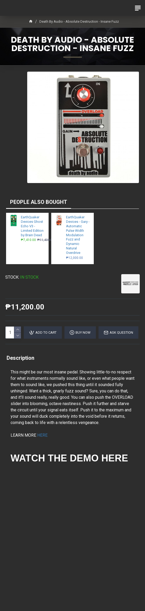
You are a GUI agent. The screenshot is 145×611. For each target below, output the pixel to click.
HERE (42, 435)
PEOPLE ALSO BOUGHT (38, 202)
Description (20, 358)
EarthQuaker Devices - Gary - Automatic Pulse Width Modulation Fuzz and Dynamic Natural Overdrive (78, 235)
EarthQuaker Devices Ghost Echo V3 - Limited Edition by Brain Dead (32, 226)
